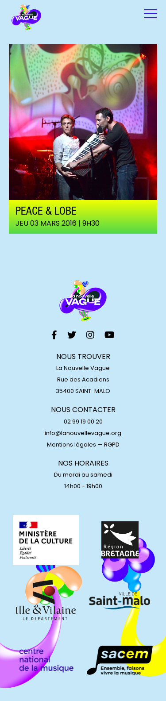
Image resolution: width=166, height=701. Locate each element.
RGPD (112, 444)
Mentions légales (71, 444)
